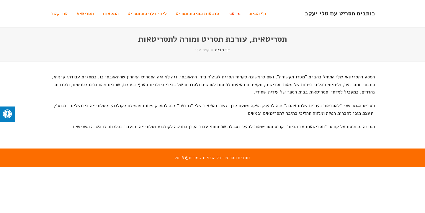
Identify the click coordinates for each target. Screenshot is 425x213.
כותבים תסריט (237, 158)
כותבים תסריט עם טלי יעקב (340, 13)
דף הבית (222, 50)
